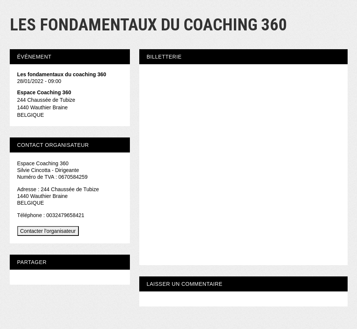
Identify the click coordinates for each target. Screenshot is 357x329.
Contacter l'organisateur (48, 231)
